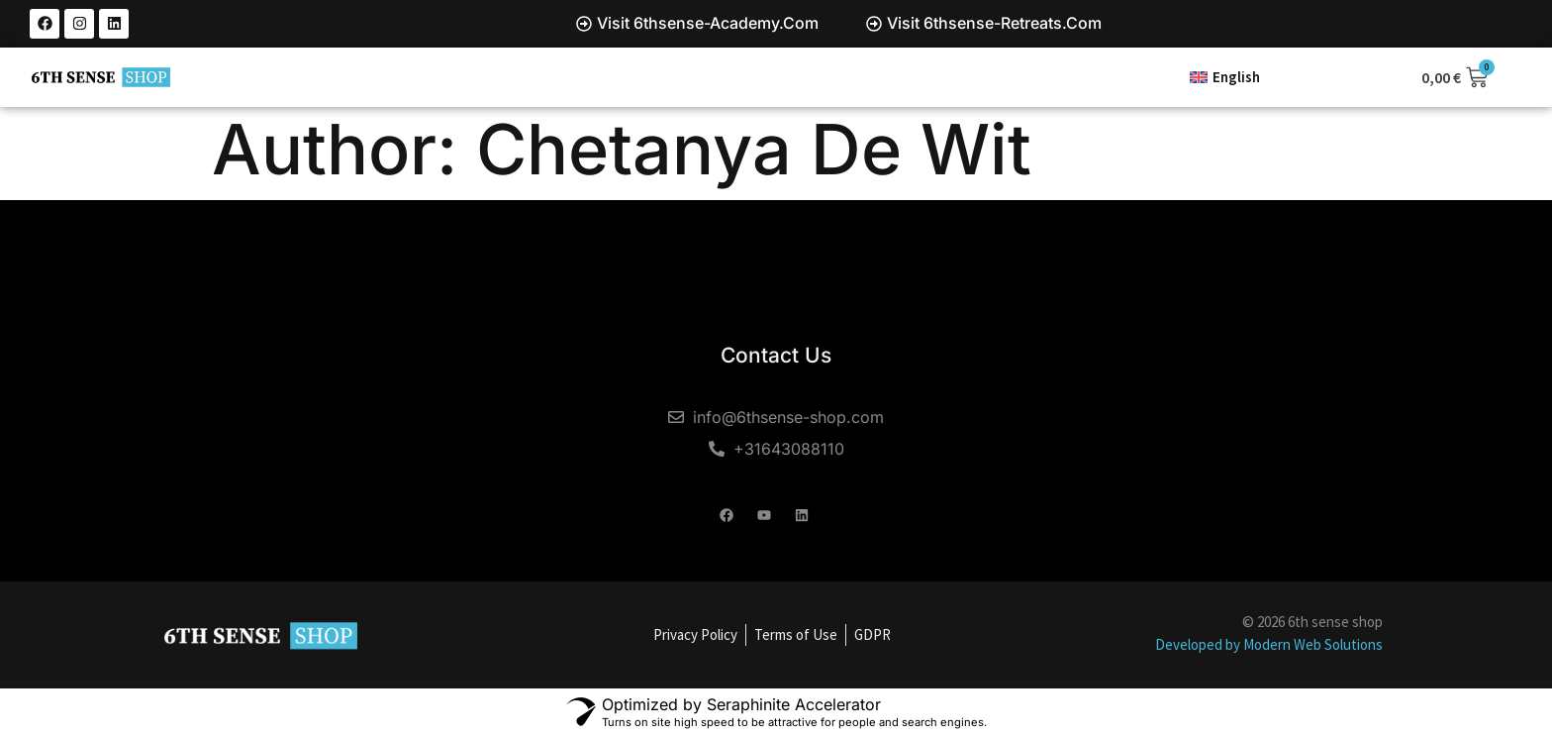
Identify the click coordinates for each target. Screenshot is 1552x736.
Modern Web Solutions (1313, 644)
